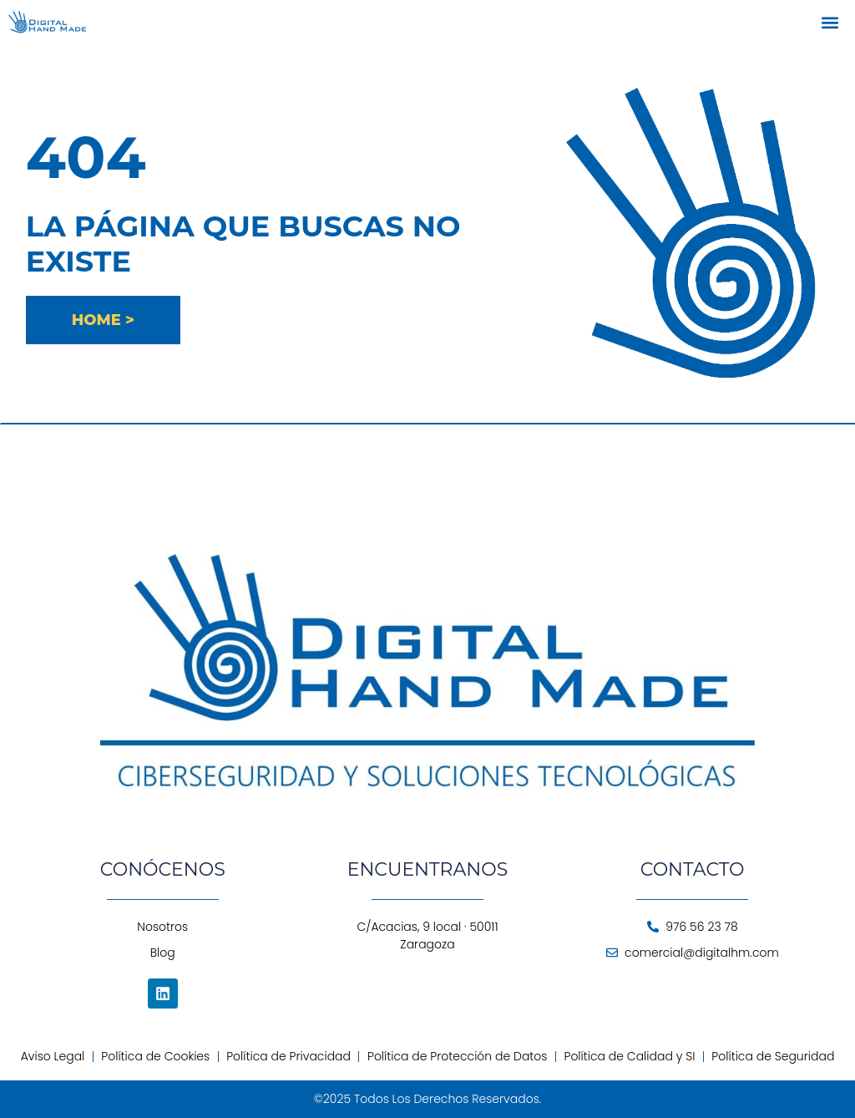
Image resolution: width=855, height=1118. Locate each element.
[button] (830, 22)
